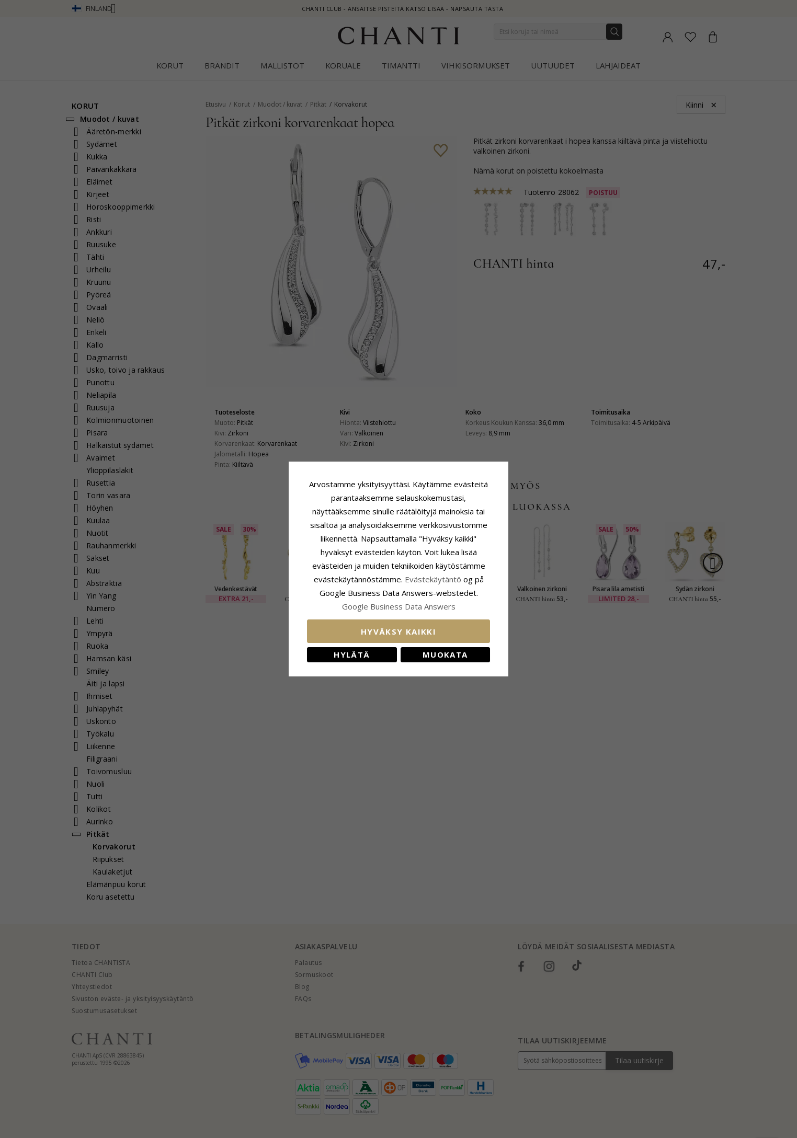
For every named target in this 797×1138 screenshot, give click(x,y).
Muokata (445, 654)
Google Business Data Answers (399, 606)
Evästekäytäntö (433, 579)
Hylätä (352, 654)
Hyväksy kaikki (398, 631)
